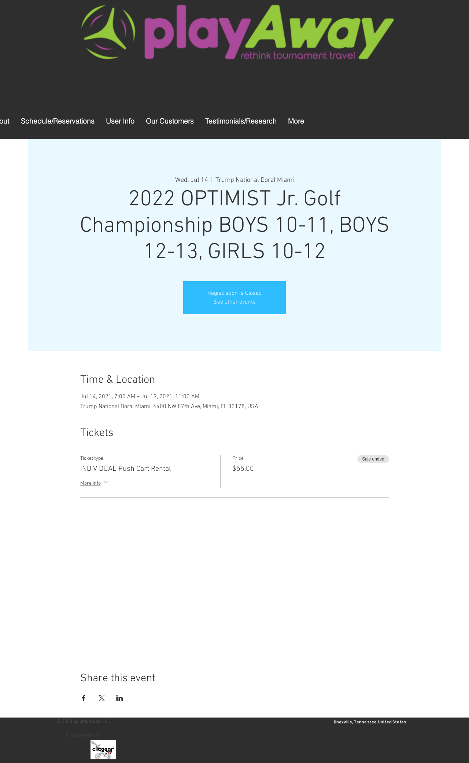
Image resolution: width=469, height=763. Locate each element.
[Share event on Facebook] (83, 698)
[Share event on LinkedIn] (119, 698)
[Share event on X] (101, 698)
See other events (235, 302)
